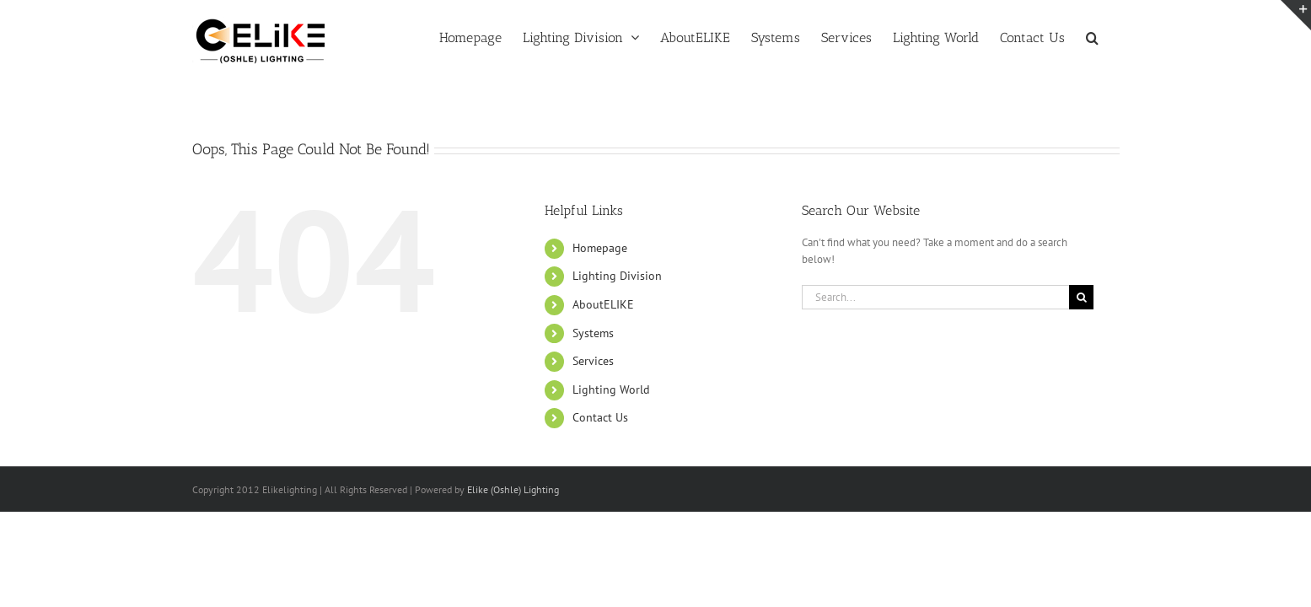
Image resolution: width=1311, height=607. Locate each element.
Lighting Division (617, 275)
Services (593, 360)
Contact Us (600, 417)
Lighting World (611, 389)
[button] (1113, 36)
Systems (593, 333)
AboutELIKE (603, 304)
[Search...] (936, 297)
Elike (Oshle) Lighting (513, 489)
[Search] (1081, 297)
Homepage (599, 247)
